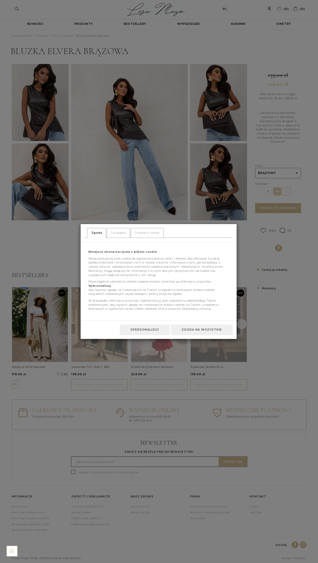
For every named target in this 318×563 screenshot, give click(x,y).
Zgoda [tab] (96, 232)
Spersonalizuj (144, 329)
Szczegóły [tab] (118, 232)
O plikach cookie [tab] (147, 232)
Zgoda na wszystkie (202, 329)
